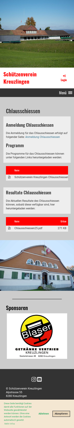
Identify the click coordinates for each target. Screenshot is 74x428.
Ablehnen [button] (44, 413)
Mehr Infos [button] (9, 423)
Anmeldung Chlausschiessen (42, 137)
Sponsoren (17, 308)
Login (64, 78)
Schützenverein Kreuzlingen (20, 78)
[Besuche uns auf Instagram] (33, 379)
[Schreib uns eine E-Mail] (39, 379)
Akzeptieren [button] (61, 413)
